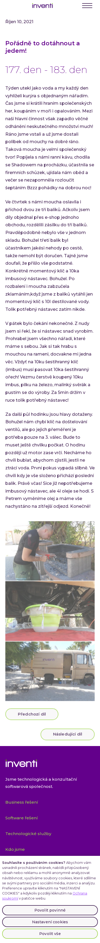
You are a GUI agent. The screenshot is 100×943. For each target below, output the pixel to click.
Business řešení (21, 802)
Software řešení (21, 817)
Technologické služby (28, 833)
